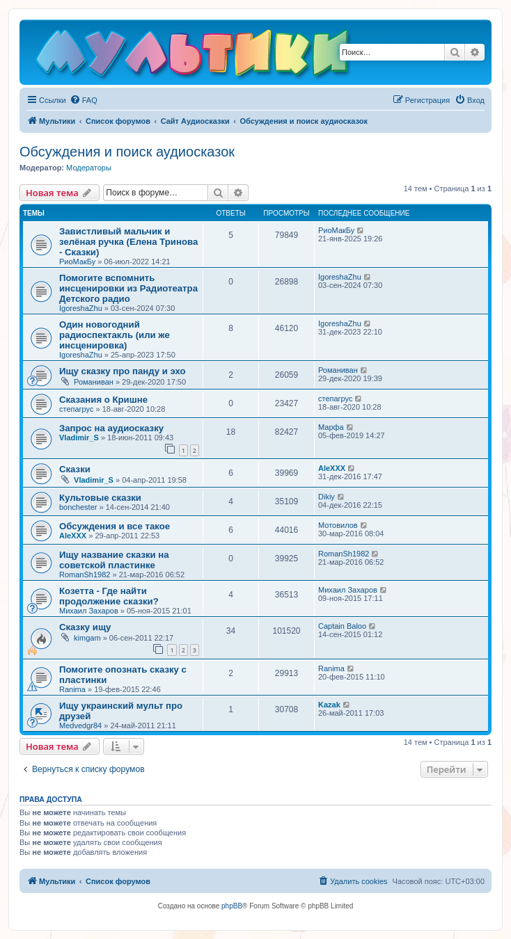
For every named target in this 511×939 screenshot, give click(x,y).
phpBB (231, 906)
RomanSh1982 (84, 574)
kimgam (87, 638)
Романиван (93, 382)
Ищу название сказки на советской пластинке (114, 559)
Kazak (329, 704)
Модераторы (88, 167)
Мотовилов (338, 525)
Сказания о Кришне (103, 399)
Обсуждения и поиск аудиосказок (127, 151)
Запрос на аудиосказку (111, 428)
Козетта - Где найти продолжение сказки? (109, 596)
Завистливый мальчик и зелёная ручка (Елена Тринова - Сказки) (128, 241)
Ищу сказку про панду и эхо (122, 371)
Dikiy (326, 496)
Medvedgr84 (80, 725)
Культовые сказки (100, 497)
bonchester (78, 507)
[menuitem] (83, 100)
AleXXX (331, 468)
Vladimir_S (79, 437)
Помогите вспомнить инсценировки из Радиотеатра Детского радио (128, 288)
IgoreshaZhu (80, 308)
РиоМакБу (77, 261)
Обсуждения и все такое (114, 526)
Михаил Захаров (88, 611)
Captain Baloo (342, 626)
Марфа (331, 427)
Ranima (72, 689)
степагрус (76, 409)
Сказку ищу (85, 627)
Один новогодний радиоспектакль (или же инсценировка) (114, 335)
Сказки (75, 469)
